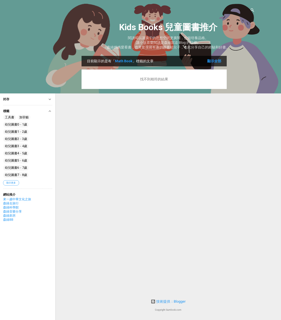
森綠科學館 (11, 207)
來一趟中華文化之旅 (17, 199)
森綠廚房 (9, 215)
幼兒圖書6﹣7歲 (16, 168)
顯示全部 (214, 61)
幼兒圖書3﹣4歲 (16, 146)
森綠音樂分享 (12, 211)
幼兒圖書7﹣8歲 (16, 175)
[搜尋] (252, 11)
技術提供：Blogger (168, 301)
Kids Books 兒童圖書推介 (168, 27)
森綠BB (8, 220)
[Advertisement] (242, 114)
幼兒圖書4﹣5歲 (16, 153)
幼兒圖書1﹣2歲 (16, 132)
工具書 (9, 117)
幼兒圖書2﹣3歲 (16, 139)
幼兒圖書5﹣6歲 (16, 160)
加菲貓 (24, 117)
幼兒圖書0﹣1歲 (16, 124)
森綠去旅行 (11, 203)
